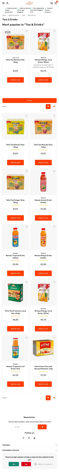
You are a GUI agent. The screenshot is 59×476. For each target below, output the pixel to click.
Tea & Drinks (31, 15)
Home (4, 15)
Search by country (13, 15)
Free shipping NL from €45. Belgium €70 (37, 10)
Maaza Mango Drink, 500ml (43, 257)
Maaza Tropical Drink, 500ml (15, 257)
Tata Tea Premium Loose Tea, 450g (15, 312)
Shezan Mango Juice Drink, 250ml (43, 61)
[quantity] (16, 74)
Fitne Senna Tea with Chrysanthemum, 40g (43, 367)
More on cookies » (45, 464)
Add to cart (15, 80)
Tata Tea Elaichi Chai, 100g (15, 146)
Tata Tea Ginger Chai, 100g (15, 201)
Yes (13, 464)
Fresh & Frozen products (48, 10)
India (23, 15)
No (26, 464)
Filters (29, 100)
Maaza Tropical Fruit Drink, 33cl (15, 367)
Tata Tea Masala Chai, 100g (15, 61)
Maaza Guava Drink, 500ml (43, 201)
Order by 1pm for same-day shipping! (23, 10)
